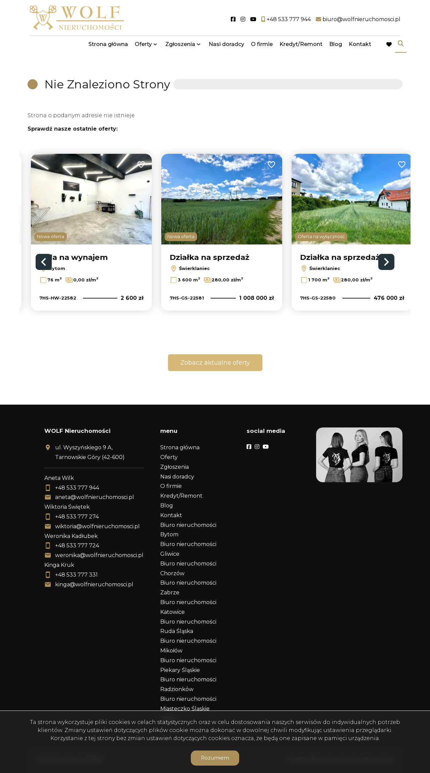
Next (386, 262)
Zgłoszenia (180, 48)
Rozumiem (215, 758)
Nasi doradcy (226, 48)
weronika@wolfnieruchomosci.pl (99, 555)
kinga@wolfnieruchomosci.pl (94, 584)
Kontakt (360, 48)
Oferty (143, 48)
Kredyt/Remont (301, 48)
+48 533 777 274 (77, 516)
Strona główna (108, 48)
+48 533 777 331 (76, 575)
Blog (335, 48)
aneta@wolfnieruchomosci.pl (94, 497)
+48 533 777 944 (77, 488)
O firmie (262, 48)
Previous (44, 262)
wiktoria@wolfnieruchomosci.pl (97, 526)
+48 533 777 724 (77, 545)
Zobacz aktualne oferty (215, 362)
